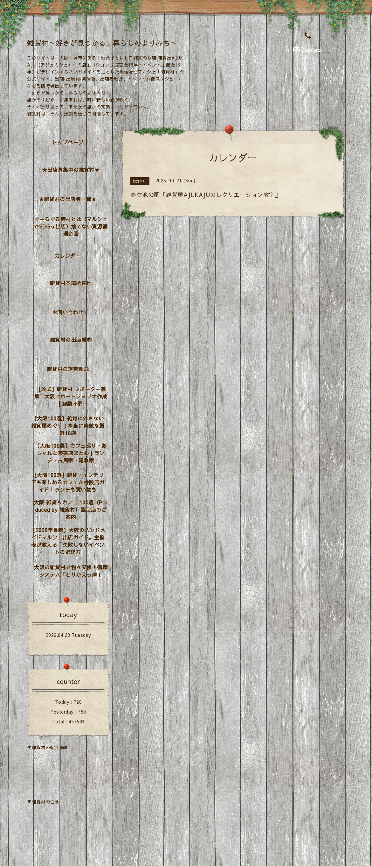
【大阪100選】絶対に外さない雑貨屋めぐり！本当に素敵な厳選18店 (68, 425)
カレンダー (68, 255)
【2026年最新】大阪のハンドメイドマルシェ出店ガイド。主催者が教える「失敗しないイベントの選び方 (67, 540)
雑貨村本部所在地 (71, 282)
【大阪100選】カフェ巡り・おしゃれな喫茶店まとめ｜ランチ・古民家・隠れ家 (71, 453)
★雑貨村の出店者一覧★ (68, 198)
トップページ (68, 142)
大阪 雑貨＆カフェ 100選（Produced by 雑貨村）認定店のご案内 (71, 509)
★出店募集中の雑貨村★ (71, 169)
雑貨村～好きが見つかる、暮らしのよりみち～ (102, 43)
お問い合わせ (68, 312)
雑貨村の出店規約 (71, 339)
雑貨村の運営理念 (68, 368)
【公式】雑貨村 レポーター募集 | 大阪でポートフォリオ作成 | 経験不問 (70, 396)
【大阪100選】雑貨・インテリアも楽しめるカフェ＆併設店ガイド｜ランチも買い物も (68, 482)
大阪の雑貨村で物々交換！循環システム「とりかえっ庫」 (70, 571)
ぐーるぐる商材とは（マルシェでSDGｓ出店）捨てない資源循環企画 (71, 226)
